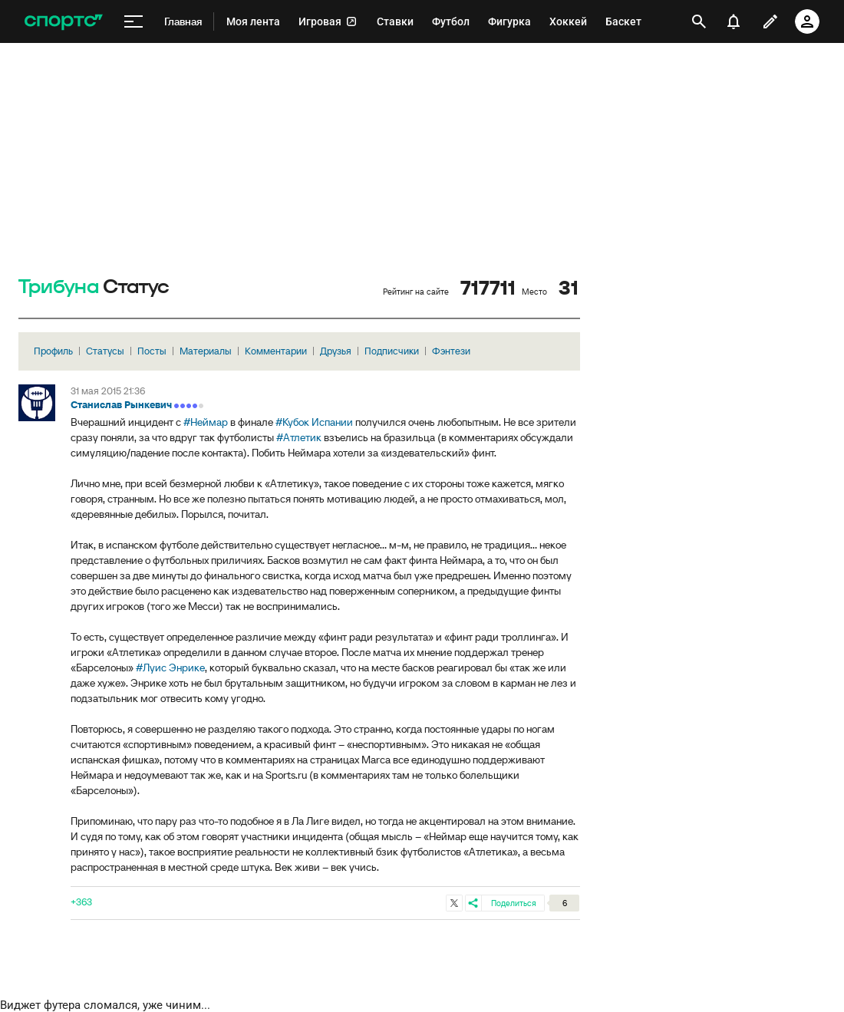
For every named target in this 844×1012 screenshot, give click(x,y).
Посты (151, 351)
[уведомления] (733, 21)
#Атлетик (298, 437)
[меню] (133, 22)
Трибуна (58, 287)
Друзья (335, 351)
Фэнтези (451, 351)
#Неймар (205, 422)
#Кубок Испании (314, 422)
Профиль (53, 351)
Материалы (206, 351)
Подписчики (391, 351)
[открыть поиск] (699, 21)
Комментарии (276, 351)
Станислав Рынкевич (121, 404)
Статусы (105, 351)
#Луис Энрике (170, 667)
